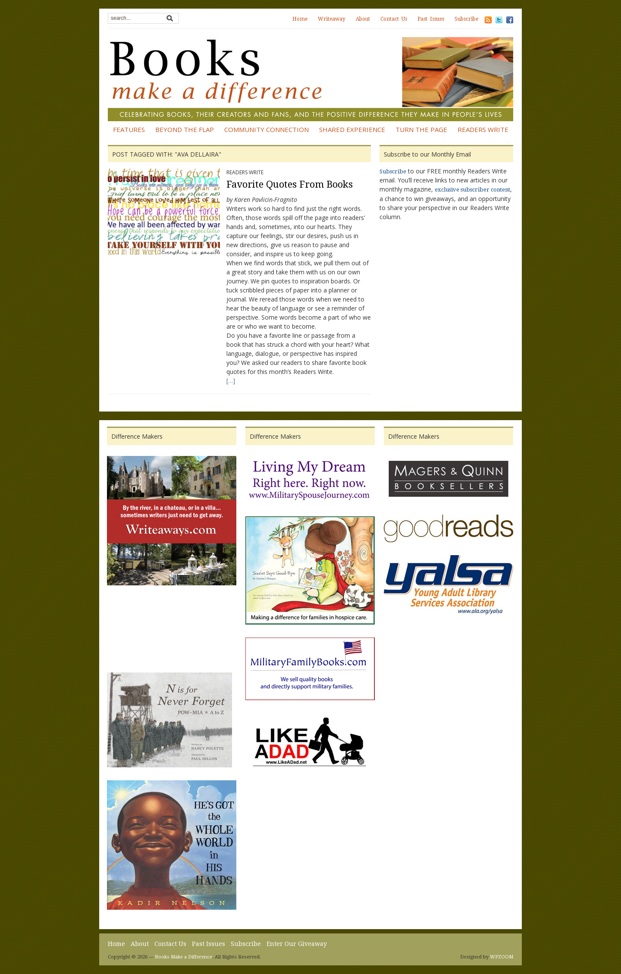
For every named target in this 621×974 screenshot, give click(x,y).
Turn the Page (421, 129)
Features (129, 129)
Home (299, 19)
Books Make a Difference (183, 957)
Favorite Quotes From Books (289, 184)
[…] (230, 381)
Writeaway (331, 19)
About (363, 19)
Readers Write (483, 129)
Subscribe (466, 19)
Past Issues (430, 19)
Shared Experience (352, 129)
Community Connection (266, 129)
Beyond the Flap (184, 129)
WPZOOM (501, 957)
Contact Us (393, 19)
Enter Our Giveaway (297, 943)
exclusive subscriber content (472, 189)
